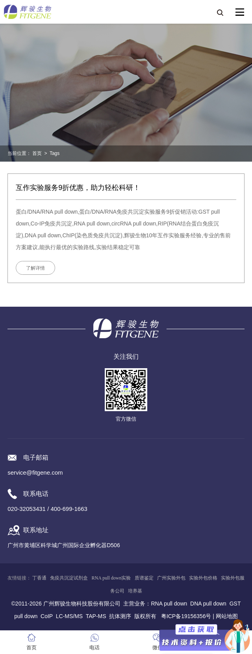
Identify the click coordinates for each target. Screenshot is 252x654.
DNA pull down (208, 603)
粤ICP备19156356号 (186, 616)
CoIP (47, 616)
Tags (54, 153)
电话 (94, 647)
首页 (37, 153)
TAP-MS (96, 616)
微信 (157, 647)
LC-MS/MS (69, 616)
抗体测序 (120, 616)
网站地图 (227, 616)
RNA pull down (169, 603)
